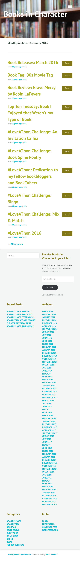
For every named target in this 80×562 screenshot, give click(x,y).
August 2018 (48, 400)
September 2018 (49, 397)
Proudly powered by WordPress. (20, 555)
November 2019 (49, 356)
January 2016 (48, 492)
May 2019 (46, 374)
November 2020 (49, 323)
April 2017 (47, 448)
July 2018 (46, 403)
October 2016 (49, 466)
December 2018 (49, 388)
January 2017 (48, 457)
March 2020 (47, 344)
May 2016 (46, 481)
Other (10, 539)
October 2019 (49, 359)
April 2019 (47, 376)
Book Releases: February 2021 (21, 317)
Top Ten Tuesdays (15, 545)
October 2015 (49, 501)
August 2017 (48, 436)
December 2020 (49, 320)
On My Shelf (12, 536)
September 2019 (49, 362)
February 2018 (49, 418)
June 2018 (47, 406)
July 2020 (46, 335)
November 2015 (49, 498)
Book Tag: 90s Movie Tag (30, 75)
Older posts (15, 244)
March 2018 (47, 415)
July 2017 (46, 439)
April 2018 (47, 412)
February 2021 (49, 314)
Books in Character (35, 14)
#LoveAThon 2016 (24, 233)
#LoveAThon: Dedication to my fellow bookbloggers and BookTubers (33, 176)
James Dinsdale (51, 555)
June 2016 (47, 478)
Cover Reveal (13, 530)
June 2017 (47, 442)
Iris (25, 67)
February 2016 (49, 489)
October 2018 (49, 394)
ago (17, 67)
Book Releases (14, 521)
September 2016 (49, 469)
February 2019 (49, 382)
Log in (45, 521)
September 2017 (49, 433)
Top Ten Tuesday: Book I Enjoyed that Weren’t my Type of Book (30, 112)
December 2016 (49, 460)
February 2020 (49, 347)
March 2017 (47, 451)
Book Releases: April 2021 (19, 311)
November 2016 (49, 463)
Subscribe (50, 287)
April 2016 (47, 483)
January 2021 (48, 317)
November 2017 (49, 427)
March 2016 (47, 486)
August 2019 (48, 365)
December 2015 (49, 495)
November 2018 (49, 391)
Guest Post (12, 533)
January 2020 (48, 350)
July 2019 (46, 368)
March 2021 (47, 311)
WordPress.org (50, 530)
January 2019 (48, 385)
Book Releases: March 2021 (20, 314)
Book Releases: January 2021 (21, 326)
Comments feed (49, 527)
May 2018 (46, 409)
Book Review (13, 524)
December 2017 (49, 424)
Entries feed (48, 524)
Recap (9, 542)
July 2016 (46, 475)
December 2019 (49, 353)
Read (67, 63)
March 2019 (47, 379)
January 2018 (48, 421)
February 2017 (49, 454)
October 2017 (49, 430)
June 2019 (47, 371)
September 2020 (49, 329)
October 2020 (49, 326)
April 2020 (47, 341)
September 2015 (49, 504)
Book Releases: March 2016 (33, 62)
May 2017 (46, 445)
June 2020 (47, 338)
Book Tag (11, 527)
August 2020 (48, 332)
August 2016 (48, 472)
